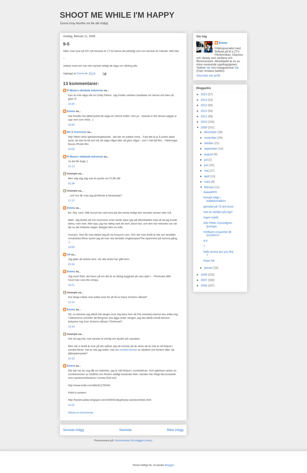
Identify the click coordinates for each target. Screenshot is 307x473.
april (207, 176)
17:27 (71, 200)
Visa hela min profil (208, 75)
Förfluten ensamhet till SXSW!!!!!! (217, 233)
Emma (71, 111)
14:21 (71, 404)
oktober (209, 143)
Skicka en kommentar (80, 412)
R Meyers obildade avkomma (85, 90)
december (210, 132)
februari (209, 187)
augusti (209, 154)
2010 (204, 121)
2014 (204, 99)
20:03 (71, 149)
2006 (204, 285)
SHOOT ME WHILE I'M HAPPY (117, 14)
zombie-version (128, 349)
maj (206, 170)
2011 (204, 116)
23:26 (71, 264)
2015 (204, 94)
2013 (204, 105)
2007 (204, 280)
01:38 (71, 183)
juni (206, 165)
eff (68, 254)
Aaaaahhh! (210, 192)
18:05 (71, 247)
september (211, 148)
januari (208, 267)
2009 (204, 127)
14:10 (71, 358)
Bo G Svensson (76, 131)
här (208, 67)
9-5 (205, 240)
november (210, 137)
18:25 (71, 103)
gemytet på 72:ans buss (218, 206)
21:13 (71, 166)
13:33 (71, 326)
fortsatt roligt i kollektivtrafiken (214, 199)
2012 (204, 110)
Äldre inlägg (175, 430)
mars (207, 181)
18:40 (71, 124)
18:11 (71, 284)
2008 (204, 274)
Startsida (125, 430)
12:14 (71, 302)
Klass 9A (208, 260)
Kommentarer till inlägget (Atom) (133, 440)
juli (206, 159)
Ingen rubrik (210, 217)
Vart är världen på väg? (218, 212)
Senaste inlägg (73, 430)
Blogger (169, 465)
